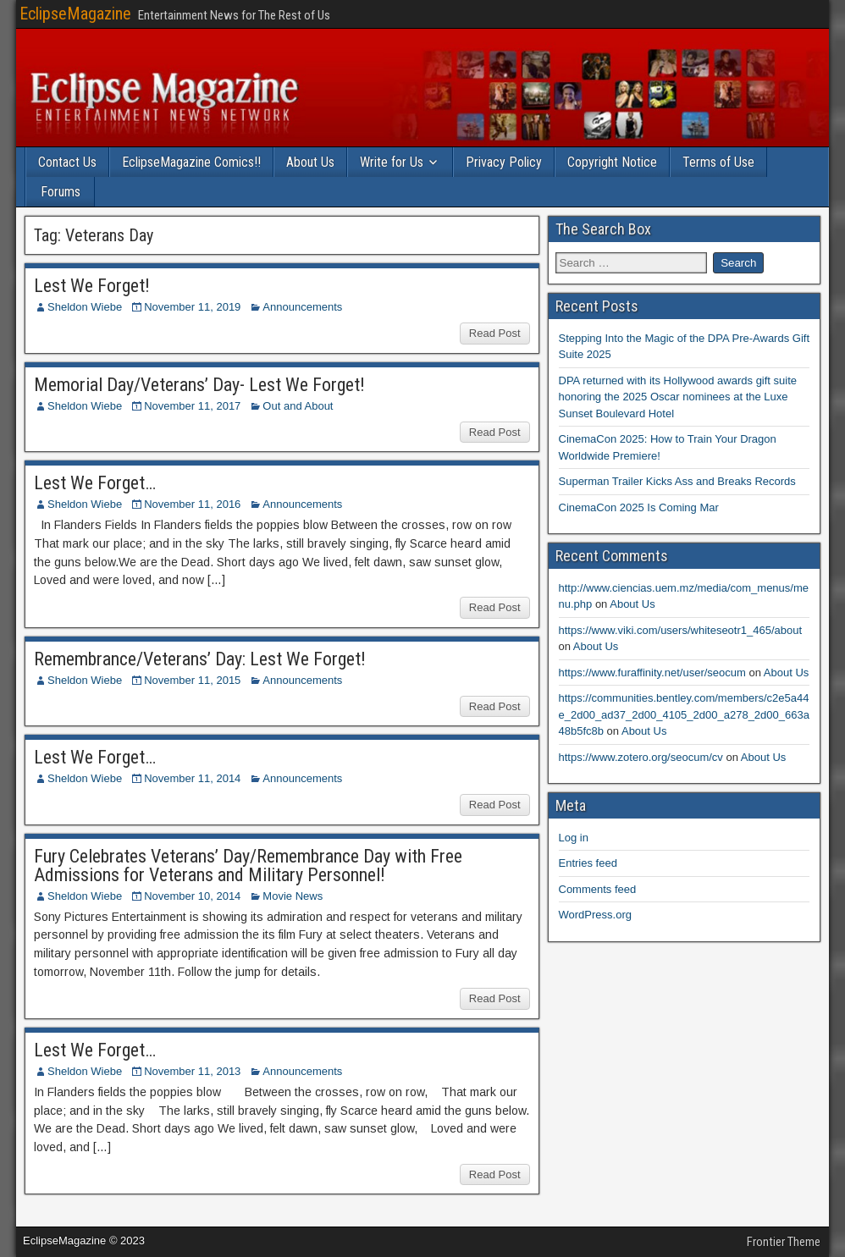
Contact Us (67, 162)
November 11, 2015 (192, 680)
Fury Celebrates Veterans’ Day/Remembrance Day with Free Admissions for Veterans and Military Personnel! (248, 865)
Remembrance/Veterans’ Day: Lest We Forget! (200, 659)
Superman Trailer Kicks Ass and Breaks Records (677, 481)
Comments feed (598, 889)
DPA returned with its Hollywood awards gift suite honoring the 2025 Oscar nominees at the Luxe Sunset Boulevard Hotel (678, 397)
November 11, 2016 (192, 504)
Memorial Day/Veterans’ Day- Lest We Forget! (199, 384)
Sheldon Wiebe (84, 306)
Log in (573, 837)
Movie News (292, 896)
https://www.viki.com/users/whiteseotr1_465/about (681, 630)
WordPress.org (595, 914)
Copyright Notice (612, 162)
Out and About (297, 406)
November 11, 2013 (192, 1071)
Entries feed (588, 863)
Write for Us (391, 162)
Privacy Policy (504, 162)
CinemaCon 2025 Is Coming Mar (639, 507)
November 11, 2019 (192, 306)
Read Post (495, 333)
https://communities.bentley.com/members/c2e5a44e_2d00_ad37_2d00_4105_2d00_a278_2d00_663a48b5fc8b (684, 714)
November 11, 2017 (192, 406)
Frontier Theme (783, 1241)
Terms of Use (718, 162)
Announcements (302, 306)
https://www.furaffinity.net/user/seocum (652, 672)
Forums (60, 192)
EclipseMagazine (75, 13)
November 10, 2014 (192, 896)
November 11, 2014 (192, 778)
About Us (310, 162)
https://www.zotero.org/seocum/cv (641, 757)
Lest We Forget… (95, 482)
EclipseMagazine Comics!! (191, 162)
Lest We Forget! (92, 285)
